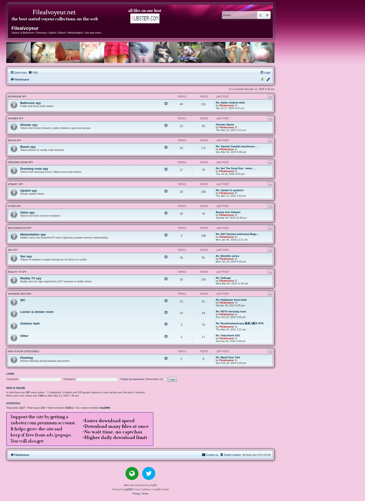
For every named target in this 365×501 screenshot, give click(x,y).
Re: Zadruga (223, 277)
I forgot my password (132, 379)
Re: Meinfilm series (227, 256)
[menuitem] (33, 72)
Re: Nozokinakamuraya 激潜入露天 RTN (240, 323)
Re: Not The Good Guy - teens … (236, 168)
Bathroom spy (17, 96)
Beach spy (14, 140)
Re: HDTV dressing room (231, 311)
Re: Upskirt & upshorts (230, 190)
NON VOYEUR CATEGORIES (23, 351)
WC (22, 300)
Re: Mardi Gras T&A (228, 357)
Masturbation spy (20, 228)
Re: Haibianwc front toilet (231, 299)
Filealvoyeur (226, 105)
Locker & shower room (37, 312)
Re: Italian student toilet (230, 102)
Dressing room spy (20, 162)
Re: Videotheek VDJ (228, 335)
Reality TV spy (17, 272)
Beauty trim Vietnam (228, 212)
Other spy (14, 206)
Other (24, 336)
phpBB (128, 489)
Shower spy (16, 118)
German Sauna (225, 124)
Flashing (26, 357)
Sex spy (13, 250)
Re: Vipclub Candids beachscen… (236, 146)
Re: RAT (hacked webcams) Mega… (237, 234)
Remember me (156, 379)
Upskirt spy (15, 184)
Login (10, 373)
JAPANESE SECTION (19, 294)
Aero (126, 485)
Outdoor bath (30, 323)
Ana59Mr (105, 407)
